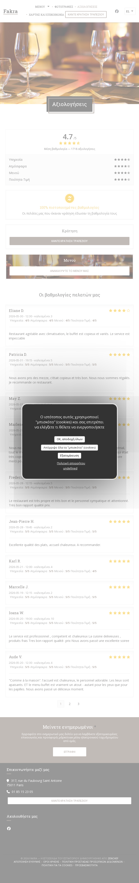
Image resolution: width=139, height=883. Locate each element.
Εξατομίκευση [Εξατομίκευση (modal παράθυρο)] (69, 455)
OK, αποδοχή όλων (69, 439)
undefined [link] (70, 468)
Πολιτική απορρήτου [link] (71, 463)
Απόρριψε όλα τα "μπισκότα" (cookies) (69, 447)
